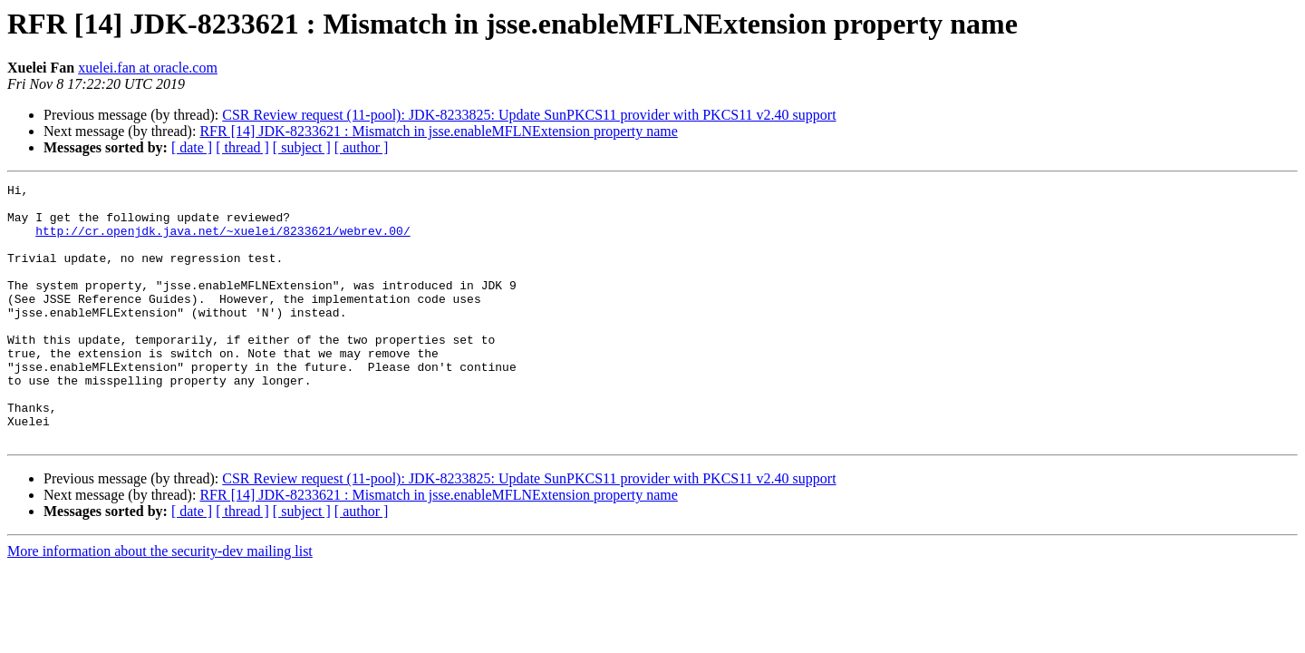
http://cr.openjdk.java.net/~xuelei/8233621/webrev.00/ (222, 241)
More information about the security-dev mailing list (160, 602)
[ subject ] (302, 147)
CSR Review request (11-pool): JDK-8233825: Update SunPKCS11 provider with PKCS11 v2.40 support (529, 114)
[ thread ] (242, 147)
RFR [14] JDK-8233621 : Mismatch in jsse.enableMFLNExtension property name (438, 131)
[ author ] (361, 147)
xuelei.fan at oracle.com (148, 67)
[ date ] (191, 147)
